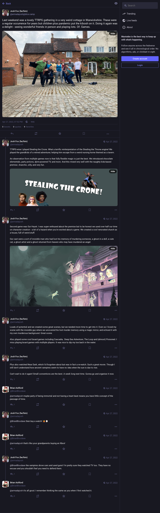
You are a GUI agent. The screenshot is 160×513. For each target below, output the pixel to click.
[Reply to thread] (12, 210)
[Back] (56, 3)
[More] (107, 134)
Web (33, 122)
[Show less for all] (116, 3)
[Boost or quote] (36, 133)
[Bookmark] (84, 133)
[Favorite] (60, 133)
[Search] (140, 5)
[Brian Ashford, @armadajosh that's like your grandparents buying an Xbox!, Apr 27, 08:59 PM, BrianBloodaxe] (60, 442)
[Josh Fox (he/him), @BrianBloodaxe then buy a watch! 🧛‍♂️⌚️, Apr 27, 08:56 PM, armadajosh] (60, 420)
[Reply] (12, 133)
